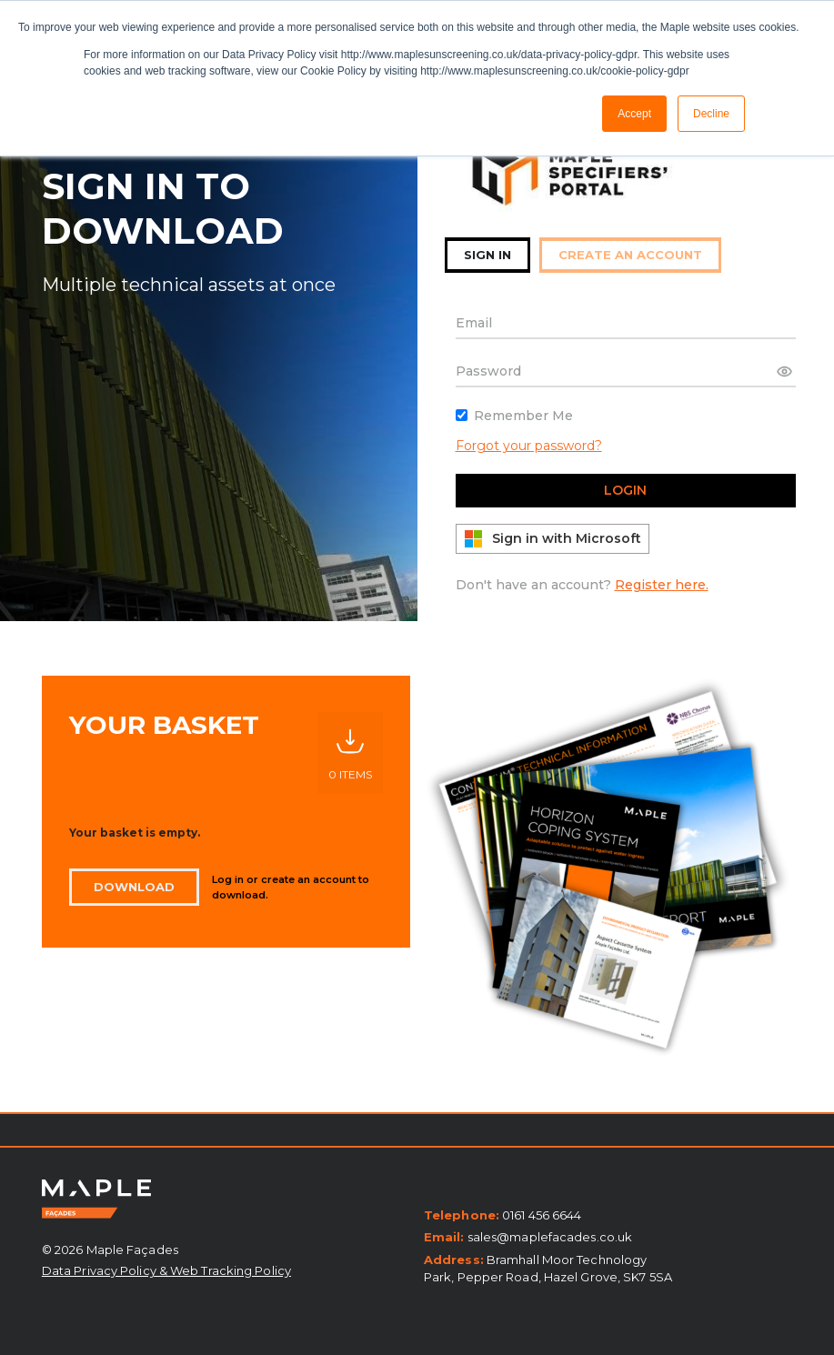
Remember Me (523, 415)
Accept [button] (634, 113)
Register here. (661, 585)
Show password (782, 371)
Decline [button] (711, 113)
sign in (487, 254)
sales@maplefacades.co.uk (549, 1237)
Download (134, 886)
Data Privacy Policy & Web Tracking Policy (166, 1270)
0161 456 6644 (541, 1215)
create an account (630, 254)
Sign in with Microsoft (552, 538)
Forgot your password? (529, 445)
